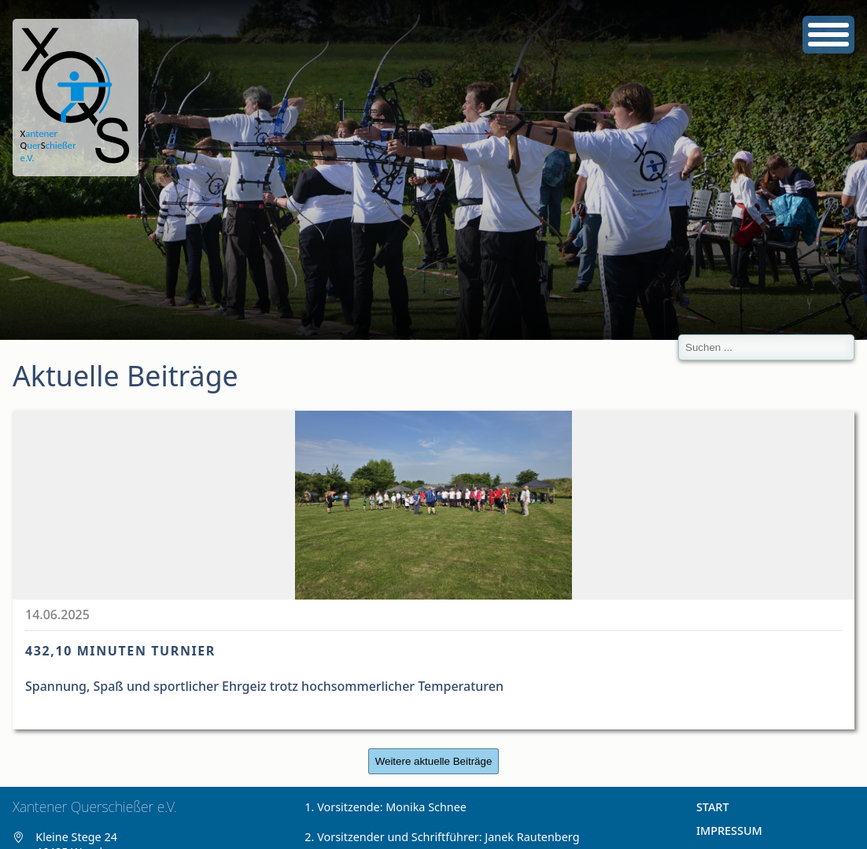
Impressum (729, 830)
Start (712, 806)
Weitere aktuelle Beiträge (434, 761)
